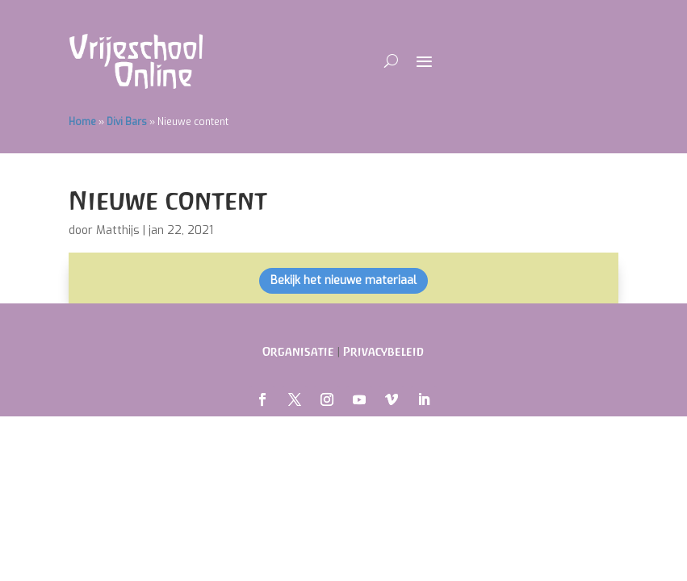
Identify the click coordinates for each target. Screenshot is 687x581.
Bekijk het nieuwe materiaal (343, 280)
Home (82, 121)
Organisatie (298, 351)
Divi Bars (127, 121)
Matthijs (118, 230)
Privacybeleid (383, 351)
